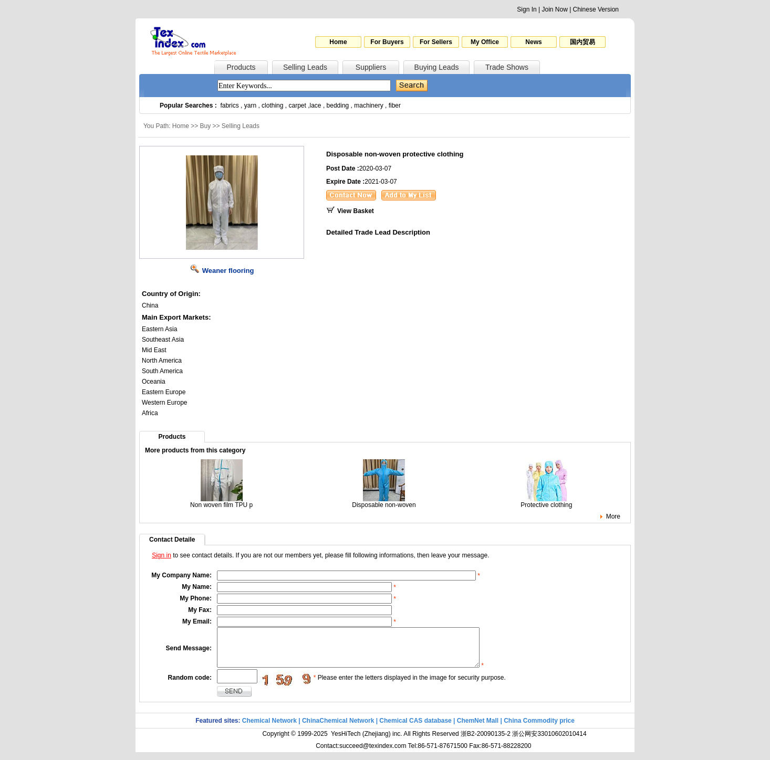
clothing (272, 105)
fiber (395, 105)
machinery (368, 105)
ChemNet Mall (477, 728)
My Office (485, 42)
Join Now (554, 9)
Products (240, 67)
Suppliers (371, 67)
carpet (297, 105)
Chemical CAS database (415, 728)
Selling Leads (305, 67)
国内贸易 (582, 42)
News (533, 42)
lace (315, 105)
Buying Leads (436, 67)
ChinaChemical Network (338, 728)
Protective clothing (546, 502)
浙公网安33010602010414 (549, 741)
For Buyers (386, 42)
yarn (250, 105)
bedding (338, 105)
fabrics (229, 105)
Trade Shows (506, 67)
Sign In (526, 9)
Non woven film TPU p (221, 502)
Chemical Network (270, 728)
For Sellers (436, 42)
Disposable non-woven (383, 502)
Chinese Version (596, 9)
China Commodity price (539, 728)
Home (338, 42)
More (613, 516)
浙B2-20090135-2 (486, 741)
